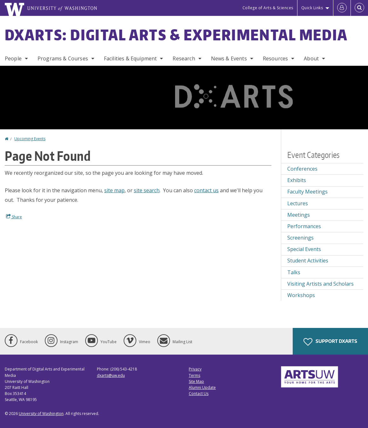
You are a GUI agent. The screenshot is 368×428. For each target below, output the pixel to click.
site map (114, 190)
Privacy (195, 369)
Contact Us (198, 393)
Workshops (301, 295)
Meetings (298, 214)
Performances (304, 226)
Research (184, 58)
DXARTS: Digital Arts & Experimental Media (176, 34)
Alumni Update (202, 387)
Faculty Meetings (307, 191)
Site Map (196, 381)
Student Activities (307, 260)
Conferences (302, 168)
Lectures (297, 203)
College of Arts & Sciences (267, 7)
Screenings (300, 237)
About (311, 58)
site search (147, 190)
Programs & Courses (62, 58)
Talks (293, 272)
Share (14, 217)
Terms (194, 375)
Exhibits (296, 180)
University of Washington (41, 413)
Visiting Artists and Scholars (320, 283)
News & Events (229, 58)
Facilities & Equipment (130, 58)
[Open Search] (359, 8)
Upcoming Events (29, 138)
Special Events (304, 249)
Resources (275, 58)
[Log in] (342, 8)
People (13, 58)
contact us (206, 190)
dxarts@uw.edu (111, 375)
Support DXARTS (330, 341)
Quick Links (312, 7)
